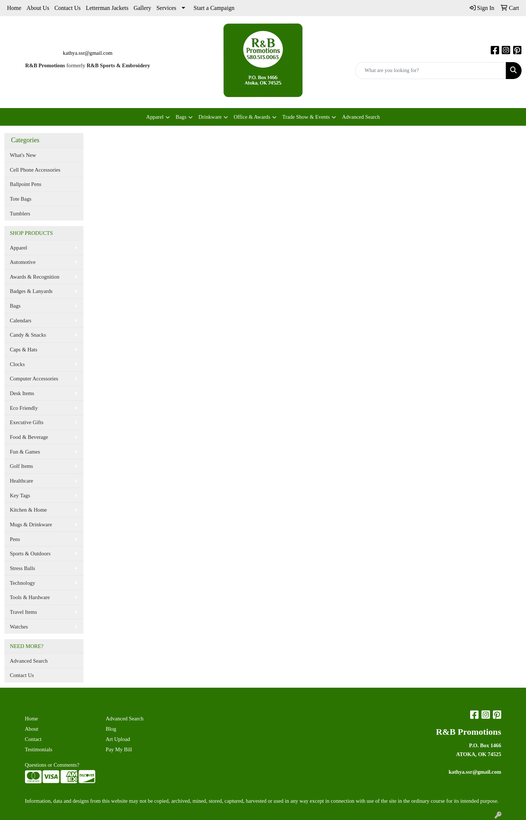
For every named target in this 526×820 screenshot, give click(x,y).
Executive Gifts (27, 422)
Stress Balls (22, 568)
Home (14, 8)
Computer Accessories (34, 379)
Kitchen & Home (28, 510)
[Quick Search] (430, 70)
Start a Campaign (214, 8)
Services (166, 8)
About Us (37, 8)
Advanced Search (361, 117)
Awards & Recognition (35, 277)
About (32, 729)
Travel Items (23, 612)
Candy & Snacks (28, 335)
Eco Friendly (24, 408)
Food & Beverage (29, 437)
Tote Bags (21, 199)
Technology (22, 583)
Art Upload (118, 739)
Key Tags (20, 495)
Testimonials (39, 749)
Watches (19, 627)
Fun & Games (25, 452)
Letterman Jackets (107, 8)
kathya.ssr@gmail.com (87, 53)
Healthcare (21, 481)
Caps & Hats (23, 349)
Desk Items (22, 393)
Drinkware (210, 117)
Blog (111, 729)
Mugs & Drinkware (31, 524)
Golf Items (21, 466)
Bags (181, 117)
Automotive (23, 262)
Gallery (142, 8)
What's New (23, 155)
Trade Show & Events (306, 117)
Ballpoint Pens (26, 184)
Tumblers (20, 213)
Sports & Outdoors (30, 553)
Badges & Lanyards (31, 291)
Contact (33, 739)
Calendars (21, 320)
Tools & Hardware (30, 597)
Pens (15, 539)
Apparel (155, 117)
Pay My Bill (119, 749)
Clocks (17, 364)
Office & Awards (252, 117)
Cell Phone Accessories (35, 170)
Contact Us (67, 8)
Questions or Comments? (52, 765)
